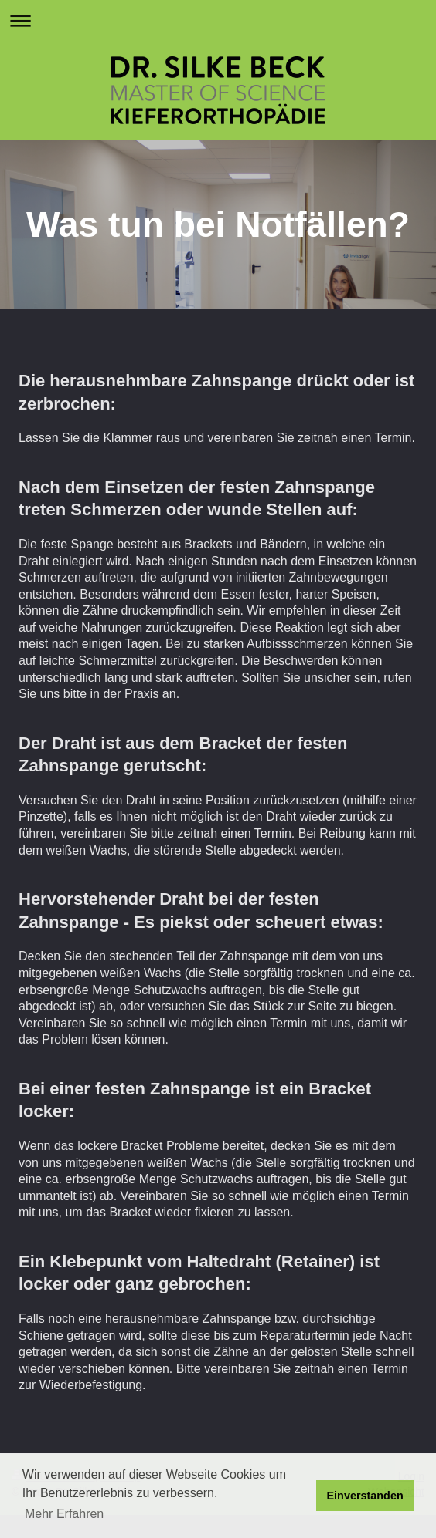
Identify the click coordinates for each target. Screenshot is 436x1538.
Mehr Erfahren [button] (64, 1513)
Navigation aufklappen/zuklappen (218, 20)
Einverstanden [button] (365, 1495)
